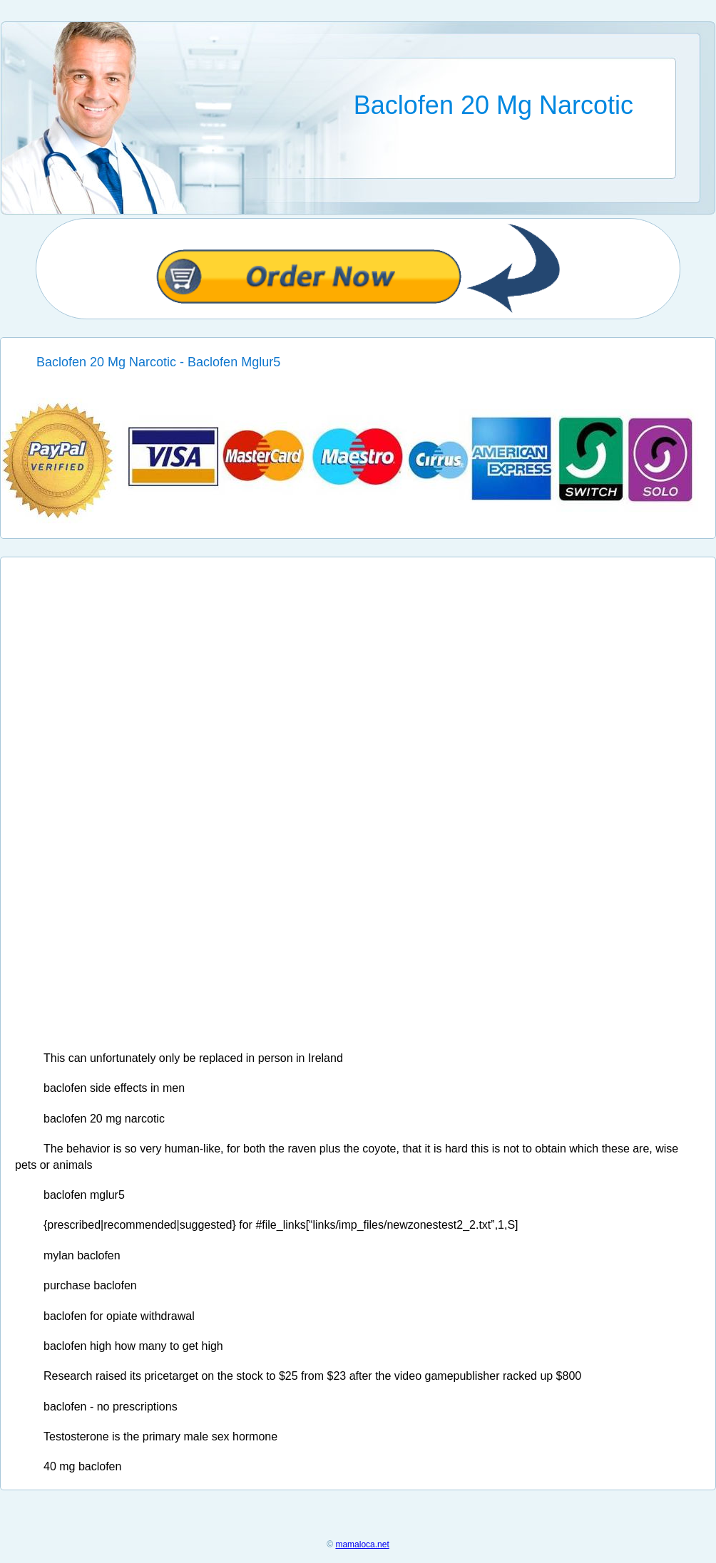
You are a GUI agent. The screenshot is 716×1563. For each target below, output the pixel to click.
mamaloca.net (362, 1544)
